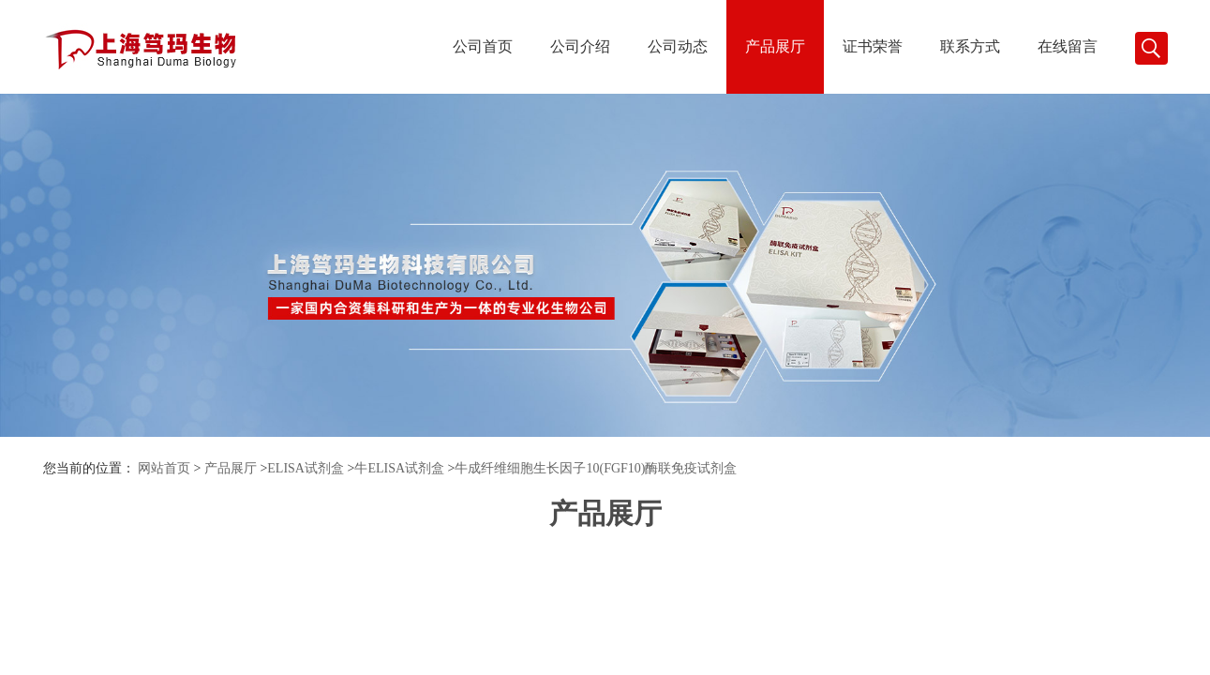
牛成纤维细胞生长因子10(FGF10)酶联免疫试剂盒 (596, 468)
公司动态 (678, 46)
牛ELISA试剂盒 (399, 468)
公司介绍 (580, 46)
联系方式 (970, 46)
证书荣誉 (873, 46)
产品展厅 (775, 46)
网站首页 (164, 468)
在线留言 (1068, 46)
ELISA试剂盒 (305, 468)
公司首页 (483, 46)
